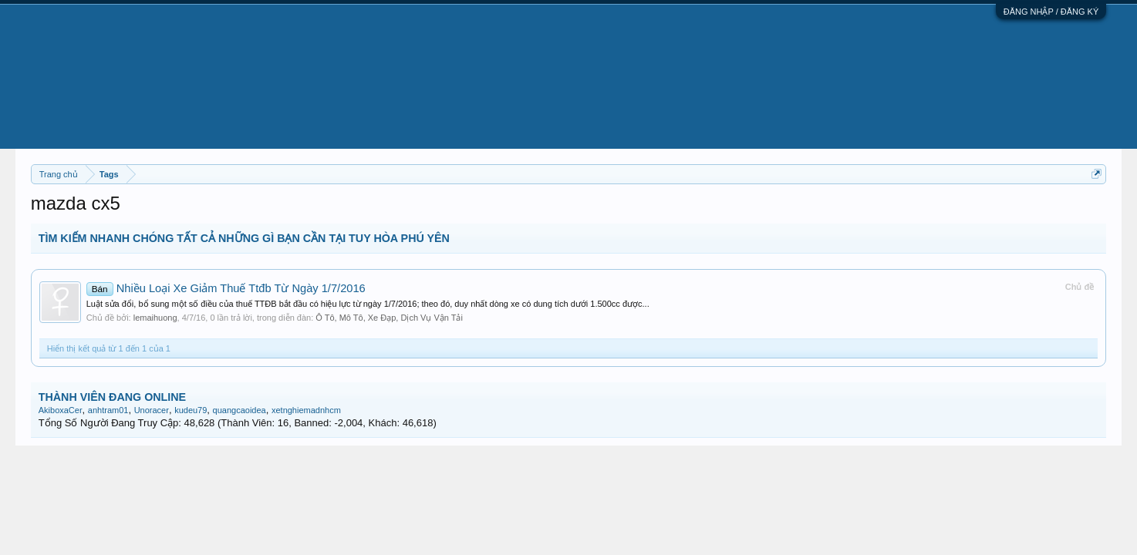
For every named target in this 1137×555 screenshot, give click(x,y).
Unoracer (151, 410)
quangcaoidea (239, 410)
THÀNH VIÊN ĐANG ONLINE (112, 397)
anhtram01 (108, 410)
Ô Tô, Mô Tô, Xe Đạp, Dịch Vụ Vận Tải (389, 317)
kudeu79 (190, 410)
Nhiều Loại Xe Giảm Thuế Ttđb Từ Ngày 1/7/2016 (226, 288)
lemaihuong (155, 317)
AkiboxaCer (61, 410)
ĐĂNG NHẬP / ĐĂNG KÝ (1051, 11)
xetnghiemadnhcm (306, 410)
